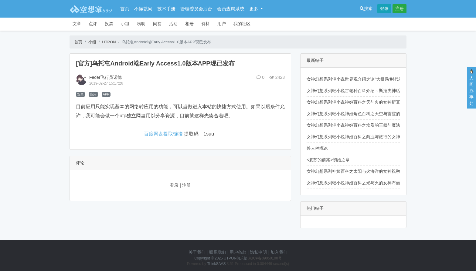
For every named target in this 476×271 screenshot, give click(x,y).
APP (106, 94)
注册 (399, 8)
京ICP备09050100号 (264, 258)
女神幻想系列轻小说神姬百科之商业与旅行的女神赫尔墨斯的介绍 (368, 136)
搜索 (366, 8)
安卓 (80, 94)
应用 (93, 94)
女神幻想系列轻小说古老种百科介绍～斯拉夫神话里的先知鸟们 (366, 90)
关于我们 (197, 252)
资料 (205, 23)
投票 (109, 23)
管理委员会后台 (196, 8)
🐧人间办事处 (471, 87)
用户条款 (237, 252)
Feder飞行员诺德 (105, 77)
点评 (93, 23)
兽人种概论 (317, 148)
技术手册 (166, 8)
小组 (125, 23)
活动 (173, 23)
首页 (124, 8)
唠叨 (141, 23)
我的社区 (241, 23)
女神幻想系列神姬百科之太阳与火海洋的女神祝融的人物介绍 (364, 171)
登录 (384, 8)
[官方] (84, 63)
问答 (157, 23)
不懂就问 (143, 8)
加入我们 (278, 252)
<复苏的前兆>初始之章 (328, 159)
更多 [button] (254, 8)
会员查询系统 (230, 8)
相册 (189, 23)
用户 (221, 23)
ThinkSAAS (216, 264)
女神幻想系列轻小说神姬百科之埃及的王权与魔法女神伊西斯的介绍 (370, 125)
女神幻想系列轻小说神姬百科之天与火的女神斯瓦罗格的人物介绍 (368, 102)
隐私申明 (258, 252)
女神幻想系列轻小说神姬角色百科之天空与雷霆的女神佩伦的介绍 (368, 113)
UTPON (109, 42)
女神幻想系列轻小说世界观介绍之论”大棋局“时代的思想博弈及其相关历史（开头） (384, 79)
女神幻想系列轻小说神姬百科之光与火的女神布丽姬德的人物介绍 (368, 182)
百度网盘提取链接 (163, 133)
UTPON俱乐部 (235, 258)
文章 (77, 23)
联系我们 (217, 252)
